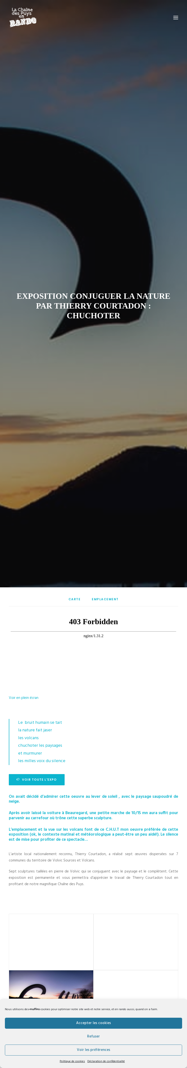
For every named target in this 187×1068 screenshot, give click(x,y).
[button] (175, 17)
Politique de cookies (72, 1061)
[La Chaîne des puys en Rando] (23, 18)
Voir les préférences (93, 1050)
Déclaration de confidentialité (106, 1061)
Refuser (93, 1036)
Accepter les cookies (93, 1023)
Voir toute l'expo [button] (37, 717)
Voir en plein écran (23, 636)
